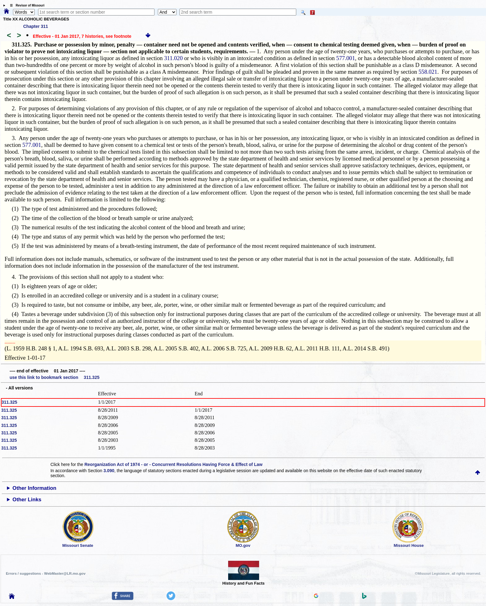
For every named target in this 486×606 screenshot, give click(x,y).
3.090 (108, 470)
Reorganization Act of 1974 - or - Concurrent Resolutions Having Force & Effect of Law (174, 464)
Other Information (34, 488)
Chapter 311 (35, 26)
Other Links (26, 500)
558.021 (428, 71)
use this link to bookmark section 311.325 (54, 377)
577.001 (345, 58)
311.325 (9, 402)
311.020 (173, 58)
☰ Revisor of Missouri (26, 5)
